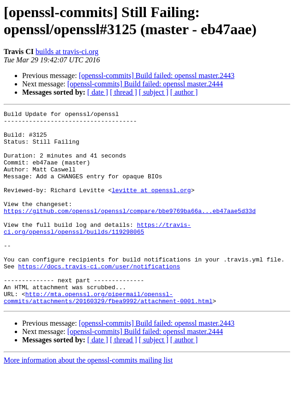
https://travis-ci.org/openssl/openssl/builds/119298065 (97, 252)
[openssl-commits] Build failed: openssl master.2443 (156, 75)
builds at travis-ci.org (67, 51)
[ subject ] (153, 92)
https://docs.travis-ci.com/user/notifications (99, 298)
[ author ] (184, 92)
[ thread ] (123, 92)
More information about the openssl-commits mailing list (88, 399)
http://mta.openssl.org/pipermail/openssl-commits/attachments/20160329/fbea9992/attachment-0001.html (108, 335)
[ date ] (97, 92)
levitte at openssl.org (151, 206)
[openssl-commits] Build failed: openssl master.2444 (145, 84)
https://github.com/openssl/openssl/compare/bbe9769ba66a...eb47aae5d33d (130, 231)
